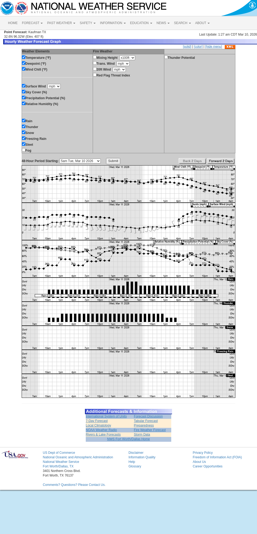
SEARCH (182, 23)
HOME (13, 23)
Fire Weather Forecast (150, 430)
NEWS (163, 23)
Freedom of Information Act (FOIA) (217, 457)
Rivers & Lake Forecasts (103, 434)
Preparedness (144, 425)
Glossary (134, 466)
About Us (199, 462)
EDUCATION (141, 23)
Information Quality (141, 457)
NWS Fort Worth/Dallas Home (128, 439)
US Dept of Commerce (59, 453)
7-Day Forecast (97, 421)
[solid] (187, 46)
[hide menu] (213, 46)
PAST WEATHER (61, 23)
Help (131, 462)
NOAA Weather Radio (101, 430)
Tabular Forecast (146, 421)
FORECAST (32, 23)
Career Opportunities (207, 466)
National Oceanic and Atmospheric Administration (78, 457)
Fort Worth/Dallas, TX (58, 466)
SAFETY (88, 23)
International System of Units (106, 416)
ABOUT (202, 23)
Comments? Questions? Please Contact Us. (74, 485)
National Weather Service (61, 462)
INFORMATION (113, 23)
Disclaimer (135, 453)
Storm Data (142, 434)
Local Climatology (98, 425)
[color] (198, 46)
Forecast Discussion (148, 416)
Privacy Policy (203, 453)
